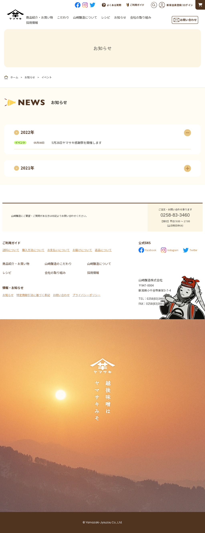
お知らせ (120, 17)
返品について (103, 250)
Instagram (169, 250)
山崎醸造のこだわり (58, 263)
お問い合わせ (61, 295)
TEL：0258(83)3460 (152, 299)
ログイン (188, 5)
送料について (10, 250)
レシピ (105, 17)
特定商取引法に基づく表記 (33, 295)
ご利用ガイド (135, 5)
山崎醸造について (85, 17)
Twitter (190, 250)
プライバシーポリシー (86, 295)
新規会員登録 (170, 5)
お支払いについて (58, 250)
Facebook (147, 250)
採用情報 (32, 22)
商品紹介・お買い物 (39, 17)
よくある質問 (111, 5)
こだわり (63, 17)
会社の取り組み (140, 17)
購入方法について (33, 250)
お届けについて (82, 250)
